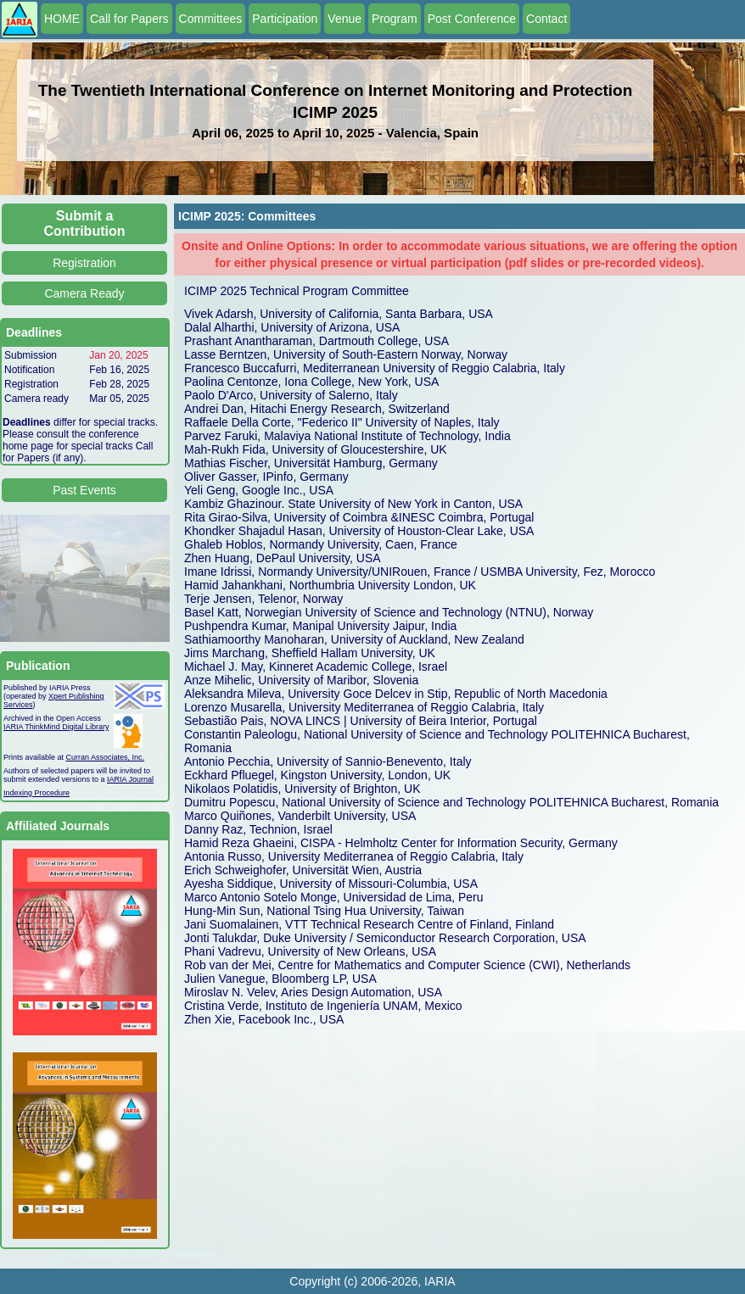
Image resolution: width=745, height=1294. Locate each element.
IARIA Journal (130, 779)
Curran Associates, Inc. (105, 757)
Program (394, 18)
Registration (84, 263)
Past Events (84, 490)
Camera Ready (84, 293)
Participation (284, 18)
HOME (62, 18)
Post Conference (472, 18)
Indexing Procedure (36, 793)
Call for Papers (129, 18)
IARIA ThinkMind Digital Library (56, 726)
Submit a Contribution (85, 223)
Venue (344, 18)
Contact (546, 18)
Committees (211, 18)
